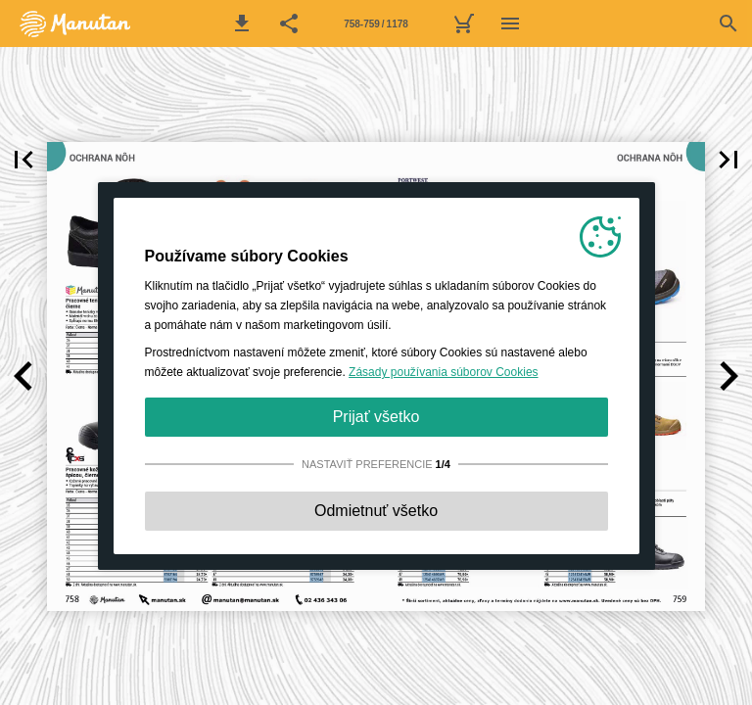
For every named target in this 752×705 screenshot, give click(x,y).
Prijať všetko (376, 416)
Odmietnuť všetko (376, 510)
